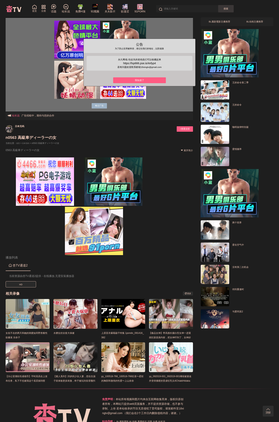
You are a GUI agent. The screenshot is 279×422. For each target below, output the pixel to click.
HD (21, 284)
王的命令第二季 (242, 83)
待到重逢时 (239, 290)
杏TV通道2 (18, 265)
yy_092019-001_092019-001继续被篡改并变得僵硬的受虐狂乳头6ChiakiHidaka (170, 380)
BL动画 (197, 399)
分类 (223, 399)
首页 (18, 143)
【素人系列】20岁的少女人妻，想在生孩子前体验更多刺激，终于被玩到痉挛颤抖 (75, 380)
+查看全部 (183, 128)
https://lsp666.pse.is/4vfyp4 (139, 65)
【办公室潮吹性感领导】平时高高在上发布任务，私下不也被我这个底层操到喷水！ (27, 380)
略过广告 (99, 105)
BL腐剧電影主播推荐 (219, 22)
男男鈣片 (208, 399)
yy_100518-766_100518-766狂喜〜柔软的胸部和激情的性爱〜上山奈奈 (123, 380)
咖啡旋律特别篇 (242, 128)
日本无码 (21, 126)
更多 (187, 293)
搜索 (229, 8)
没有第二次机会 (242, 268)
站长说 (231, 399)
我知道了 (139, 83)
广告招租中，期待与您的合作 (38, 115)
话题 (217, 399)
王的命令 (238, 106)
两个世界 (238, 223)
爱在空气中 (239, 246)
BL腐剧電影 (185, 399)
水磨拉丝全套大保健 (66, 332)
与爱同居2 (238, 312)
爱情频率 (238, 150)
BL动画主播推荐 (254, 22)
